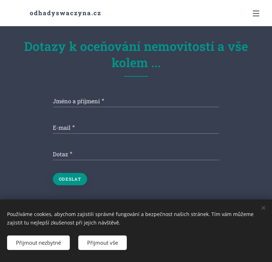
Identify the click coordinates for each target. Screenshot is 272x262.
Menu (256, 13)
